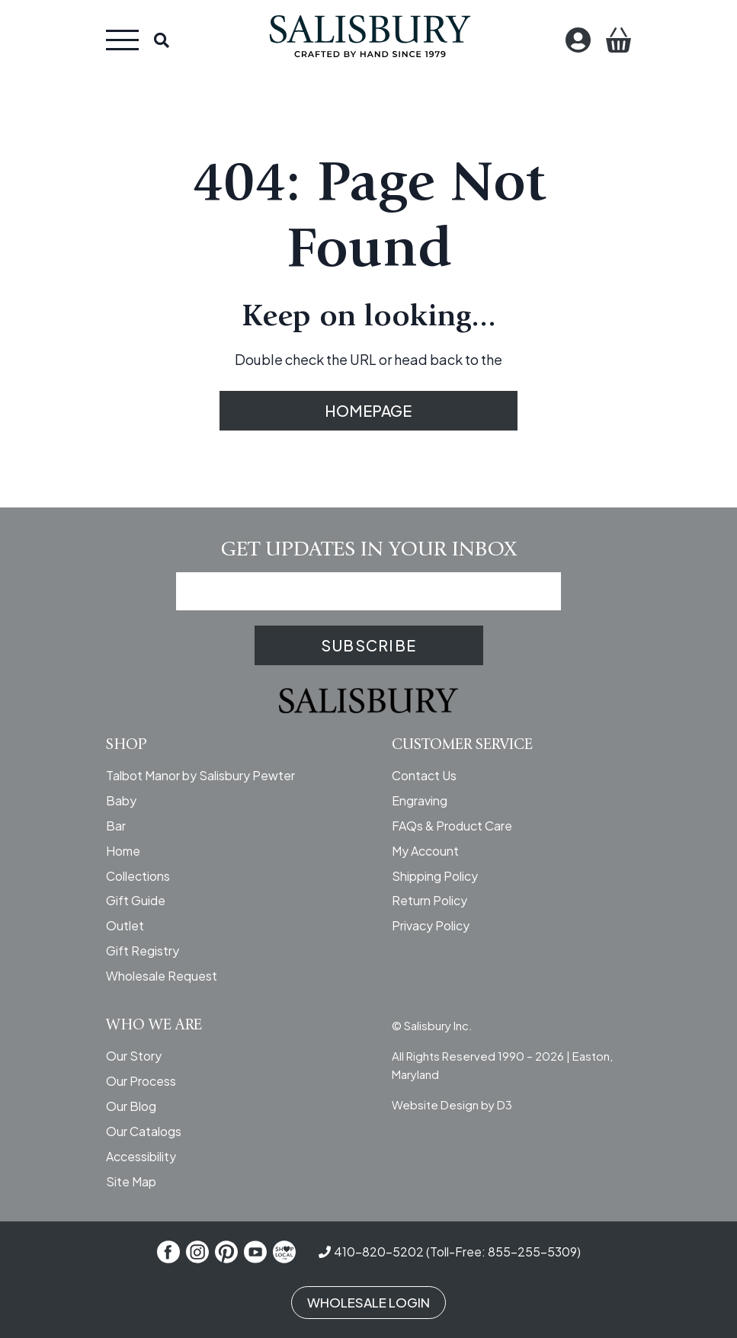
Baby (121, 800)
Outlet (125, 925)
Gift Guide (135, 900)
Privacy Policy (430, 925)
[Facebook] (168, 1251)
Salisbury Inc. (438, 1025)
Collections (138, 876)
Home (123, 851)
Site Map (131, 1181)
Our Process (141, 1081)
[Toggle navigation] (122, 40)
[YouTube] (255, 1251)
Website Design (435, 1104)
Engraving (419, 800)
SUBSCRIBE (368, 645)
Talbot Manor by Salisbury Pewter (200, 775)
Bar (116, 826)
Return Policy (429, 900)
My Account (425, 851)
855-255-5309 (532, 1252)
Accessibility (141, 1156)
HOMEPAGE (368, 410)
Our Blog (131, 1106)
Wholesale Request (161, 976)
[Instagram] (197, 1251)
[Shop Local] (284, 1251)
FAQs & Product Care (452, 826)
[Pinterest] (226, 1251)
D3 (504, 1104)
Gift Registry (142, 951)
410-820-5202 (379, 1252)
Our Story (134, 1056)
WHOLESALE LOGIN (368, 1302)
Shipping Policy (435, 876)
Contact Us (424, 775)
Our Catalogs (143, 1131)
